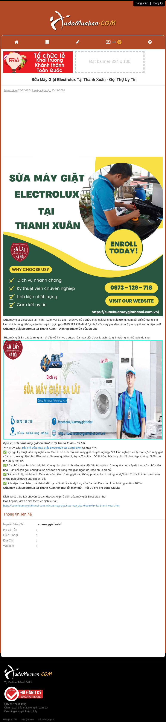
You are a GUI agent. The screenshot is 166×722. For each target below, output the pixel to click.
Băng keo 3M (10, 719)
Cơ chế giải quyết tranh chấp (20, 711)
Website (8, 546)
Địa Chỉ (8, 540)
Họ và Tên (10, 529)
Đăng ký (158, 3)
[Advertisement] (83, 124)
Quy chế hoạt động (15, 703)
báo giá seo (27, 719)
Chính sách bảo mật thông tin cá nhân (26, 707)
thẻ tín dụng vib (46, 719)
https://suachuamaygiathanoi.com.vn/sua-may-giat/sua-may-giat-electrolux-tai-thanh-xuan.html (61, 505)
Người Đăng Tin (13, 524)
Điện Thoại (10, 535)
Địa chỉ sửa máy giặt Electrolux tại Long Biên (52, 447)
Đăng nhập (142, 3)
